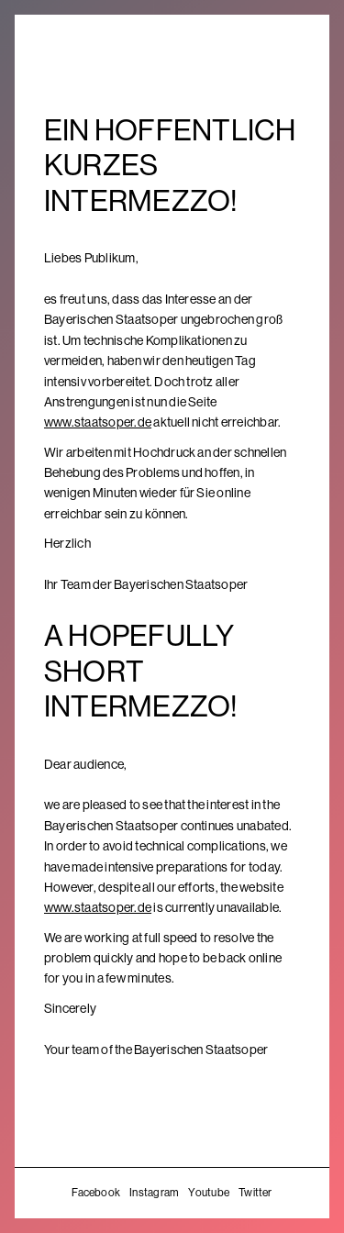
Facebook (96, 1192)
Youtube (208, 1192)
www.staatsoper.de (97, 422)
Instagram (154, 1192)
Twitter (255, 1192)
